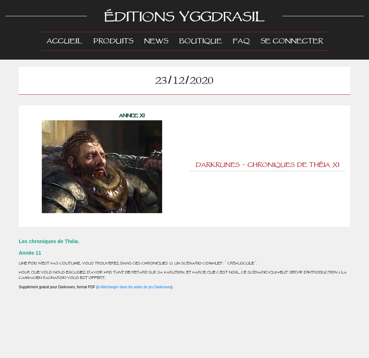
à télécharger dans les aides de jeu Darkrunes (134, 287)
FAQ (241, 41)
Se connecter (292, 41)
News (156, 41)
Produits (113, 41)
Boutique (200, 41)
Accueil (67, 40)
